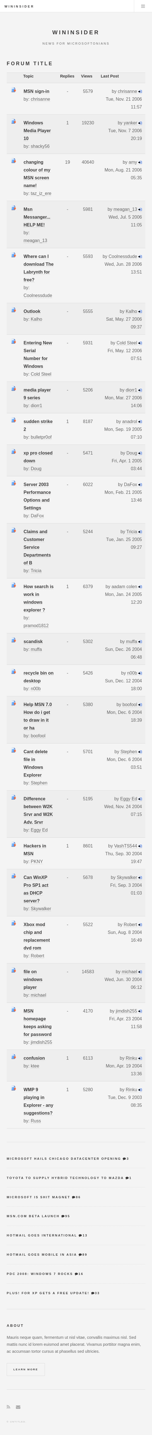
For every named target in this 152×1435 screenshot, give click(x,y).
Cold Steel (41, 374)
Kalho (36, 319)
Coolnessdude (38, 295)
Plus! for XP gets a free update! (48, 1293)
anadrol (129, 421)
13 (85, 1235)
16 (81, 1273)
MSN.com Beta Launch (33, 1216)
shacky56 (40, 146)
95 (67, 1216)
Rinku (131, 1058)
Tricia (36, 570)
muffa (36, 649)
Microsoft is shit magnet (38, 1197)
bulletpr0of (41, 437)
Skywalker (41, 908)
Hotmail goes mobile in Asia (42, 1254)
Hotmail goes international (42, 1235)
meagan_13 (35, 240)
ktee (35, 1066)
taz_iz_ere (41, 193)
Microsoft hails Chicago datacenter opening (64, 1158)
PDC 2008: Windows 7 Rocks (40, 1273)
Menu (143, 6)
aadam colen (124, 586)
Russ (36, 1120)
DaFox (37, 515)
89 (84, 1254)
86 (78, 1197)
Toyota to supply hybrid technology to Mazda (65, 1178)
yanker (130, 122)
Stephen (39, 783)
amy (133, 162)
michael (38, 995)
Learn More (25, 1369)
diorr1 (36, 405)
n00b (36, 688)
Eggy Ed (39, 830)
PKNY (37, 861)
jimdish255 (41, 1042)
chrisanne (40, 99)
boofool (38, 735)
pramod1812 (36, 625)
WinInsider (19, 6)
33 (97, 1293)
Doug (36, 468)
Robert (37, 955)
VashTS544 (125, 846)
